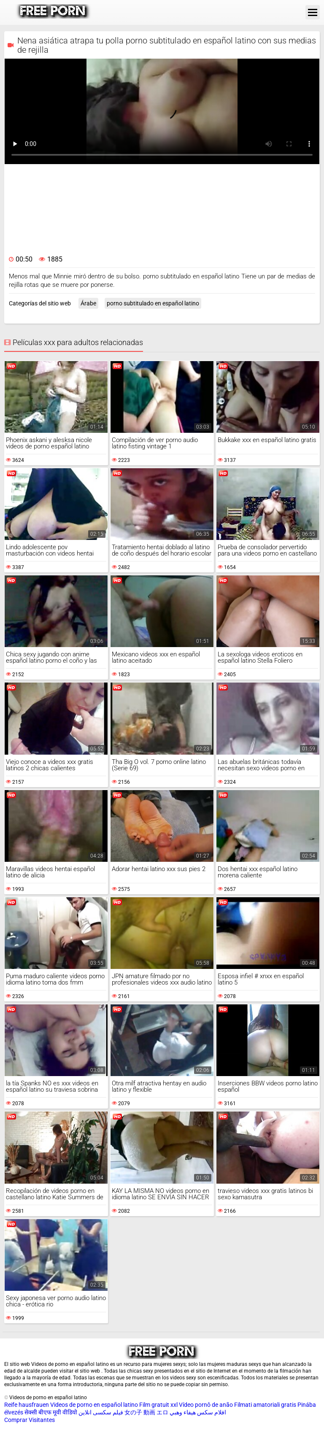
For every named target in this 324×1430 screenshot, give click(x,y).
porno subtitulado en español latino (153, 303)
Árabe (88, 303)
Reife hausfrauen (26, 1404)
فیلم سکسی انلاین (100, 1412)
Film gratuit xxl (158, 1404)
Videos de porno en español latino (94, 1404)
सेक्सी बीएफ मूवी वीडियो (50, 1412)
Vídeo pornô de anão (206, 1404)
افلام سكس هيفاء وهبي (198, 1412)
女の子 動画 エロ (146, 1412)
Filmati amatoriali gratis (265, 1404)
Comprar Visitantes (29, 1420)
